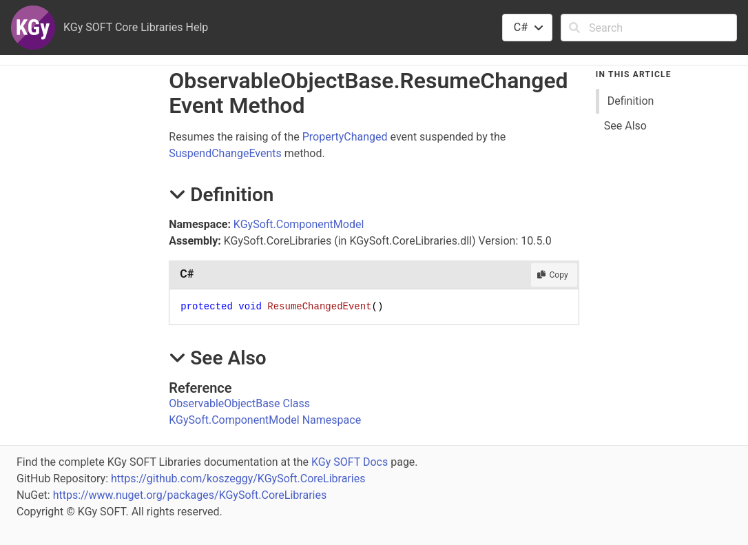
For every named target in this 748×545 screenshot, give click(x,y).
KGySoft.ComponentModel (298, 224)
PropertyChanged (345, 136)
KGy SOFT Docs (349, 462)
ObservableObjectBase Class (239, 403)
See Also (625, 125)
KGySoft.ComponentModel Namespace (265, 419)
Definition (630, 100)
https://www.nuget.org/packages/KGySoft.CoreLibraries (190, 495)
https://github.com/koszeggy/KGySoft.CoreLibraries (238, 478)
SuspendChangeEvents (225, 153)
